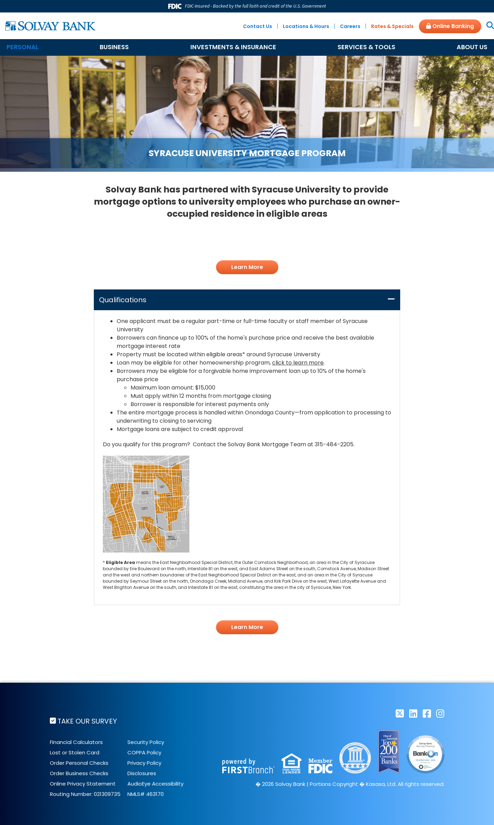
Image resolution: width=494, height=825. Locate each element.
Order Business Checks (79, 773)
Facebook (427, 713)
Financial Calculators (76, 741)
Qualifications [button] (122, 300)
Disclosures (141, 773)
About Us (472, 47)
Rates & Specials (392, 26)
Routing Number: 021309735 (85, 793)
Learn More (247, 267)
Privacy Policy (144, 762)
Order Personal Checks (79, 762)
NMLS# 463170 (145, 793)
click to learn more (298, 363)
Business (114, 47)
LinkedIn (413, 713)
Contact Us (257, 26)
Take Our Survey (87, 721)
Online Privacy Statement (83, 783)
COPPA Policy (144, 752)
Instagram (440, 713)
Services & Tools (366, 47)
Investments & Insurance (233, 47)
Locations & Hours (306, 26)
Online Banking (450, 26)
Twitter (400, 713)
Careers (350, 26)
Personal (22, 47)
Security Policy (145, 741)
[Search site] (487, 25)
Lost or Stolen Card (74, 752)
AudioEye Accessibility (155, 783)
